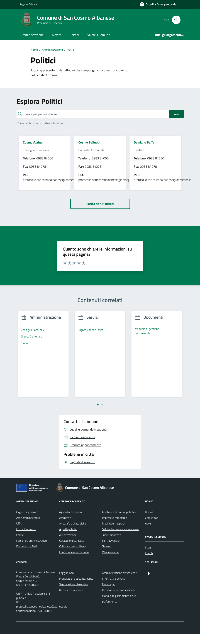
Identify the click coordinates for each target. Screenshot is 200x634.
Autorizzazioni (67, 535)
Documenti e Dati (26, 546)
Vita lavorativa (110, 552)
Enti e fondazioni (26, 529)
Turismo (106, 546)
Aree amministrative (28, 518)
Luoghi (149, 547)
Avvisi (148, 523)
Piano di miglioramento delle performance (119, 599)
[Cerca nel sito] (176, 20)
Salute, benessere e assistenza (120, 529)
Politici (20, 535)
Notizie (149, 512)
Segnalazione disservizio (73, 584)
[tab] (98, 404)
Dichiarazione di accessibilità (118, 590)
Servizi (74, 34)
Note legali (108, 584)
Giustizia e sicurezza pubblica (119, 512)
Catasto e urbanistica (71, 540)
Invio (176, 114)
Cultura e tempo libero (72, 546)
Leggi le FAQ (66, 573)
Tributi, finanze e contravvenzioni (111, 538)
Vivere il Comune (98, 34)
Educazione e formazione (74, 552)
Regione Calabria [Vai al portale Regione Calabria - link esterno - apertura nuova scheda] (28, 4)
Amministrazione (32, 34)
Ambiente (65, 518)
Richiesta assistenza (71, 590)
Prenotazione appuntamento (76, 578)
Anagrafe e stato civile (72, 523)
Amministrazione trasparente (119, 573)
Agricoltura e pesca (70, 512)
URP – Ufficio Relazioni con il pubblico (33, 595)
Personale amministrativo (31, 540)
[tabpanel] (43, 356)
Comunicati (151, 518)
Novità (56, 34)
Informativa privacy (113, 578)
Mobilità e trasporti (113, 523)
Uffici (19, 523)
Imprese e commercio (114, 518)
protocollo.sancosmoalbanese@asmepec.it (41, 606)
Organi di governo (26, 512)
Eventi (149, 553)
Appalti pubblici (68, 529)
